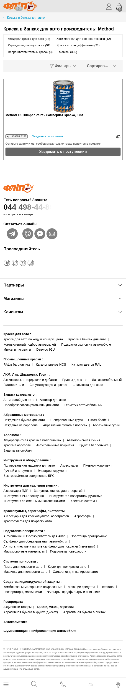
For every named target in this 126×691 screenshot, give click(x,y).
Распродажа (14, 601)
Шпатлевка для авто (87, 385)
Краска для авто (17, 334)
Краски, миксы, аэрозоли (55, 607)
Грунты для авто (74, 380)
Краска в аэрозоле (17, 445)
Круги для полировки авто (67, 566)
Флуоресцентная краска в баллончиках (32, 440)
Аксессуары (69, 465)
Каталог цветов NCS (51, 364)
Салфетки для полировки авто (75, 571)
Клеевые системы (83, 501)
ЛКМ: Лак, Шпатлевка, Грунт (26, 374)
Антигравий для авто (18, 400)
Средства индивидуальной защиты (32, 581)
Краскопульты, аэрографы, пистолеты (35, 511)
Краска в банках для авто (87, 339)
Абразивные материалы (23, 415)
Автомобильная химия (83, 440)
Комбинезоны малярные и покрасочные (32, 587)
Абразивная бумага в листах (84, 612)
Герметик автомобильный (83, 405)
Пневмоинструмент (97, 465)
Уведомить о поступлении (63, 151)
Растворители (13, 385)
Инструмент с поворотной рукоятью (75, 496)
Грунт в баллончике (94, 445)
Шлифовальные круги (66, 420)
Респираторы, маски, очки (22, 592)
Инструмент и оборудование (27, 460)
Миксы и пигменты (17, 349)
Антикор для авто (53, 400)
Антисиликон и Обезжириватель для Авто (34, 536)
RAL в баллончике (17, 364)
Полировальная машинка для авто (29, 465)
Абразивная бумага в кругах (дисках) (30, 612)
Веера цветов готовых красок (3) (30, 52)
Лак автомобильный (107, 380)
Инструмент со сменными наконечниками (34, 501)
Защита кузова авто (19, 394)
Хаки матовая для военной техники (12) (84, 38)
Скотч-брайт (97, 420)
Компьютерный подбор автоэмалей (29, 344)
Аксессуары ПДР (15, 490)
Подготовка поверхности (24, 531)
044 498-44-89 (63, 207)
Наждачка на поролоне (20, 425)
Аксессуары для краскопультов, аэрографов (36, 516)
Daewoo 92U (45, 349)
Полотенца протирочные (89, 536)
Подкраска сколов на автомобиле (86, 344)
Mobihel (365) (68, 52)
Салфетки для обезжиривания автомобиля (35, 541)
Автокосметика (15, 622)
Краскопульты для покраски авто (27, 521)
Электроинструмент (52, 470)
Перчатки (107, 587)
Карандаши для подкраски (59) (29, 45)
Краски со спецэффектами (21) (78, 45)
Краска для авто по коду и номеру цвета (33, 339)
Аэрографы (82, 516)
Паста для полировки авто (22, 566)
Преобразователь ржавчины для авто (31, 405)
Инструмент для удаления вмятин (31, 485)
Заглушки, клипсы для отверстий (58, 490)
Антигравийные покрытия (55, 445)
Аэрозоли (12, 435)
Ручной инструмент (17, 470)
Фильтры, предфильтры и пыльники (73, 592)
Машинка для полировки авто (25, 571)
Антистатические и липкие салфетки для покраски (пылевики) (49, 546)
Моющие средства (81, 587)
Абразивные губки (106, 425)
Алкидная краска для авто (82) (29, 38)
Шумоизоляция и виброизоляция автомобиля (39, 631)
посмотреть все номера (18, 214)
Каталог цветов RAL (86, 364)
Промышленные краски (23, 359)
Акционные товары (17, 607)
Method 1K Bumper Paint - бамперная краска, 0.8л (44, 115)
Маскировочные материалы (23, 551)
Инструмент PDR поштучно (23, 496)
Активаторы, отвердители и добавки (30, 380)
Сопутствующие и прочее (48, 385)
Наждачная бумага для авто (24, 420)
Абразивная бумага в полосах (65, 425)
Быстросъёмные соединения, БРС (28, 475)
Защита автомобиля (18, 450)
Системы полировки (20, 561)
